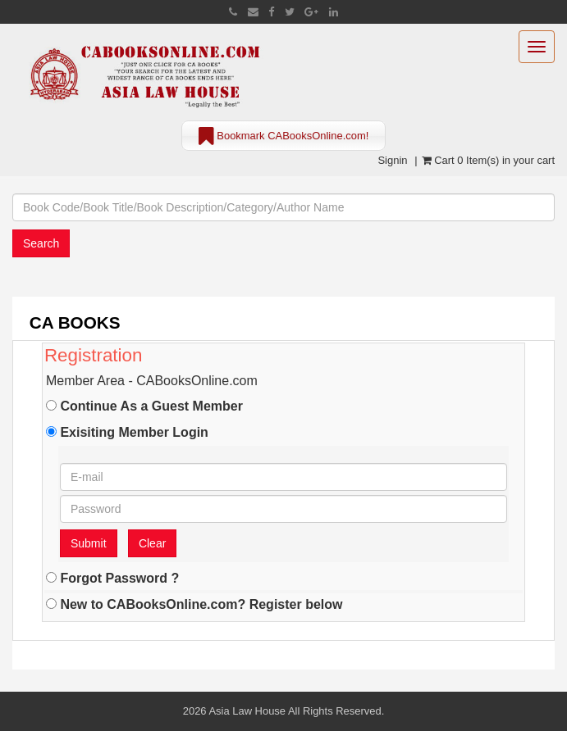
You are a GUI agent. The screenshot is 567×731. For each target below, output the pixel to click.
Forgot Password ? (112, 577)
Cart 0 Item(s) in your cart (488, 160)
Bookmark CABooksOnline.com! (284, 137)
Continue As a (144, 405)
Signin (392, 160)
